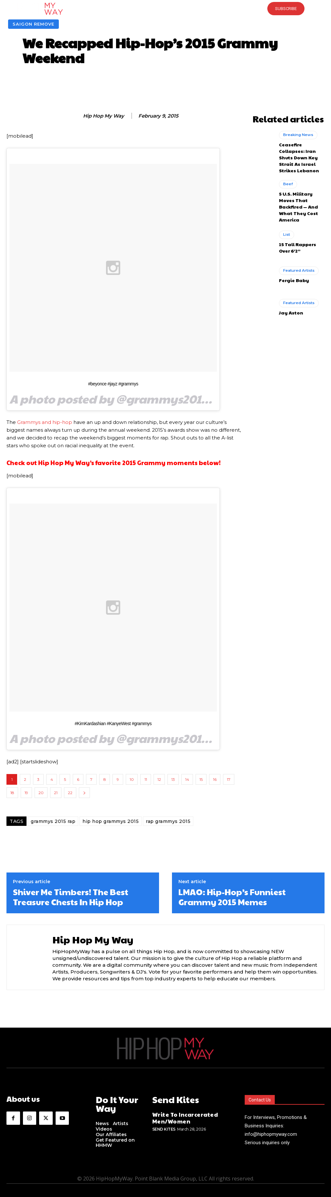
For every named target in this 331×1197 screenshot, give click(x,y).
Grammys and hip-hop (45, 422)
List (286, 212)
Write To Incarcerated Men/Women (179, 1115)
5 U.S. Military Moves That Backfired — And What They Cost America (302, 188)
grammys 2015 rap (53, 821)
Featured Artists (298, 247)
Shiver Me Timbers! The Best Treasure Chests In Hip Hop (70, 897)
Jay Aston (289, 288)
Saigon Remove (33, 24)
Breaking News (297, 133)
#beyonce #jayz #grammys (113, 383)
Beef (287, 171)
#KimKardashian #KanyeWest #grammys (113, 723)
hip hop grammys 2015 (110, 821)
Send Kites (164, 1125)
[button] (165, 9)
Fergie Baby (292, 256)
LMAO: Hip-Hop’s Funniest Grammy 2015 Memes (232, 897)
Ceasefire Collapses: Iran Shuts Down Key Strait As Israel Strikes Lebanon (301, 149)
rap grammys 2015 (168, 821)
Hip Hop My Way (103, 116)
